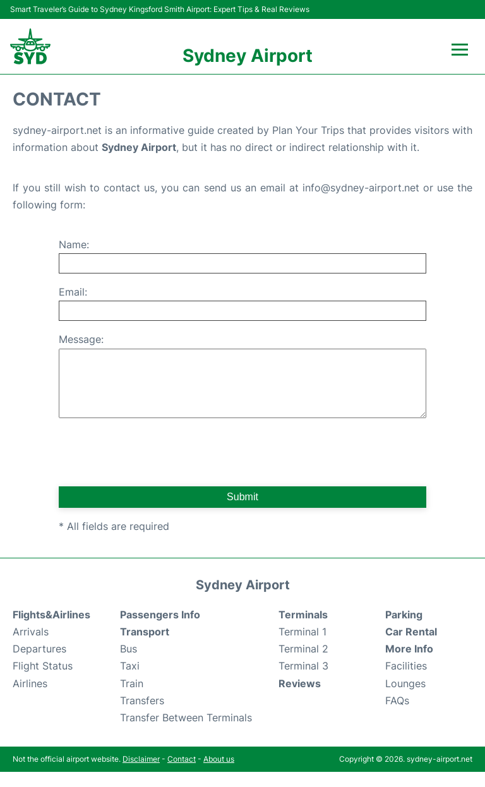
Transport (144, 646)
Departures (39, 664)
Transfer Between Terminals (186, 732)
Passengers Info (160, 629)
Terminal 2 (303, 664)
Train (131, 698)
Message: (81, 339)
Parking (403, 629)
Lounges (405, 698)
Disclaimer (141, 774)
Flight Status (43, 681)
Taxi (130, 681)
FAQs (397, 715)
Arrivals (31, 646)
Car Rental (411, 646)
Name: (74, 244)
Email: (73, 291)
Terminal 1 (302, 646)
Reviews (299, 698)
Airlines (30, 698)
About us (218, 774)
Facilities (406, 681)
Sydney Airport (248, 55)
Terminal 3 (303, 681)
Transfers (142, 715)
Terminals (303, 629)
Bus (128, 664)
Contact (181, 774)
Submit (242, 512)
